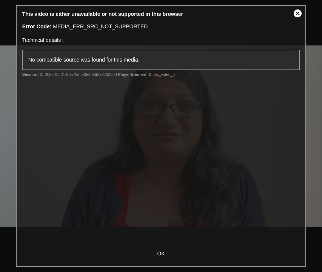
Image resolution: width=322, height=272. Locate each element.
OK (161, 253)
